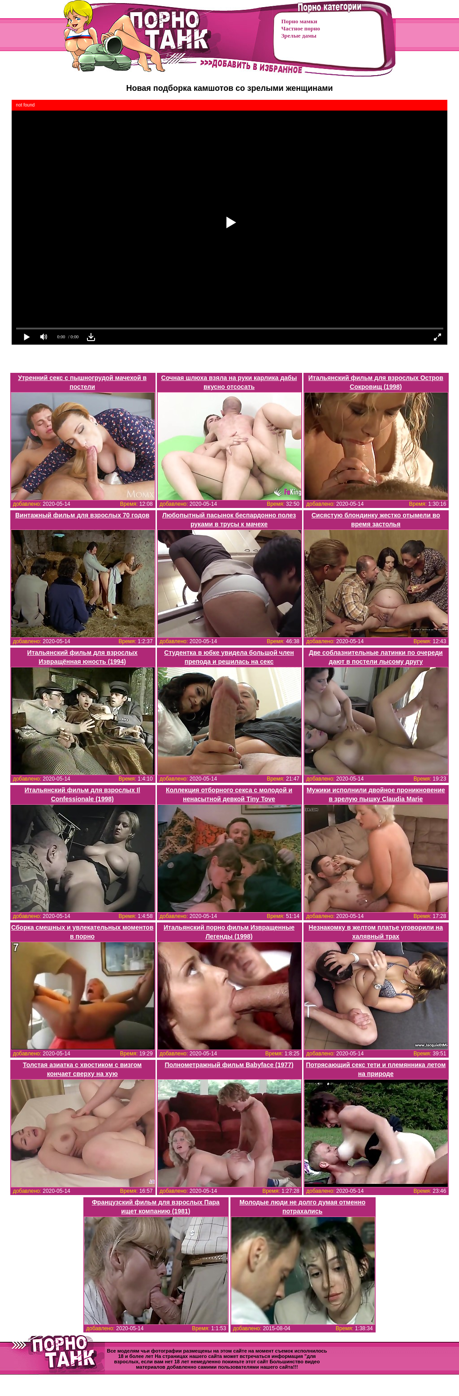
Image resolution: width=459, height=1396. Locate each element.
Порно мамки (299, 21)
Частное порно (300, 28)
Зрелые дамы (298, 35)
